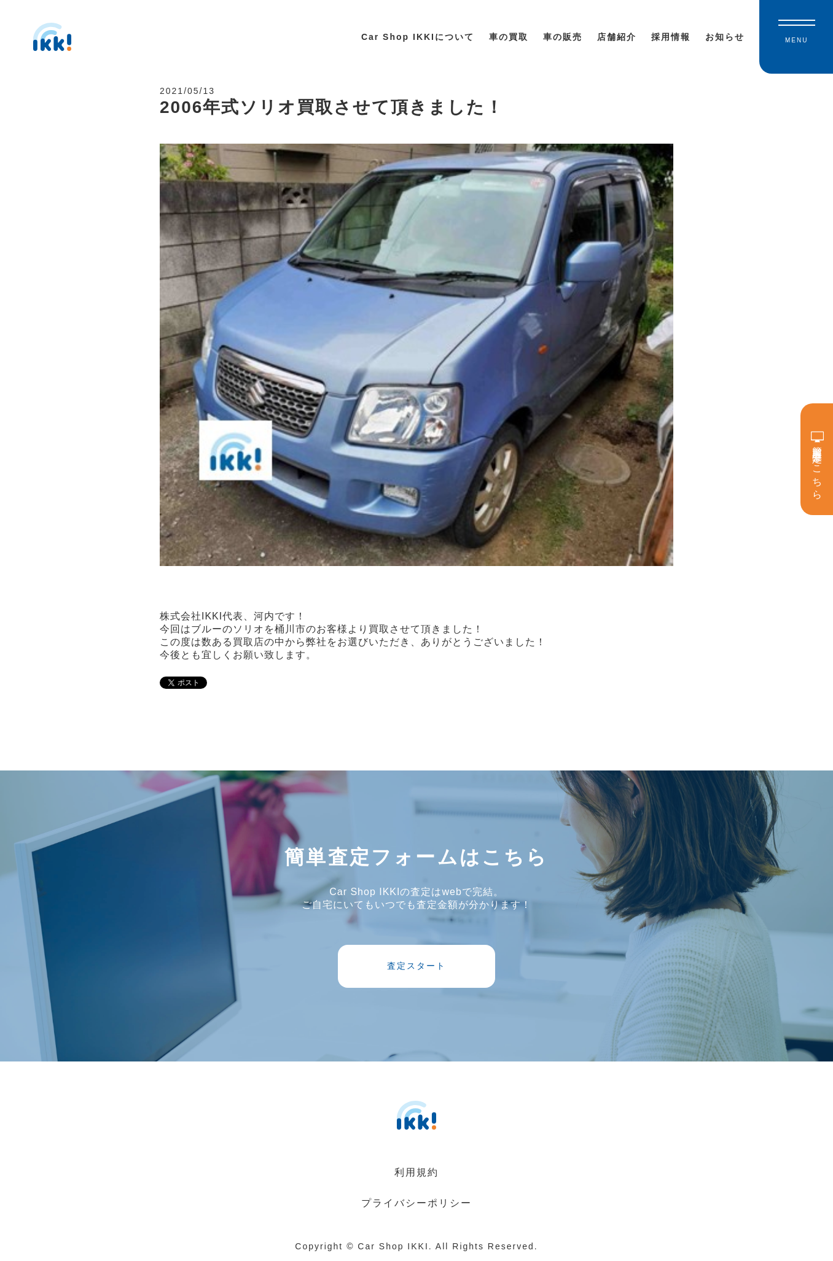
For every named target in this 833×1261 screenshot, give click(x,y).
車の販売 (562, 37)
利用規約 (416, 1172)
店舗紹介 (616, 37)
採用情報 (670, 37)
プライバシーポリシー (416, 1203)
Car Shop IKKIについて (417, 37)
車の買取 (508, 37)
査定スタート (416, 966)
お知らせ (725, 37)
